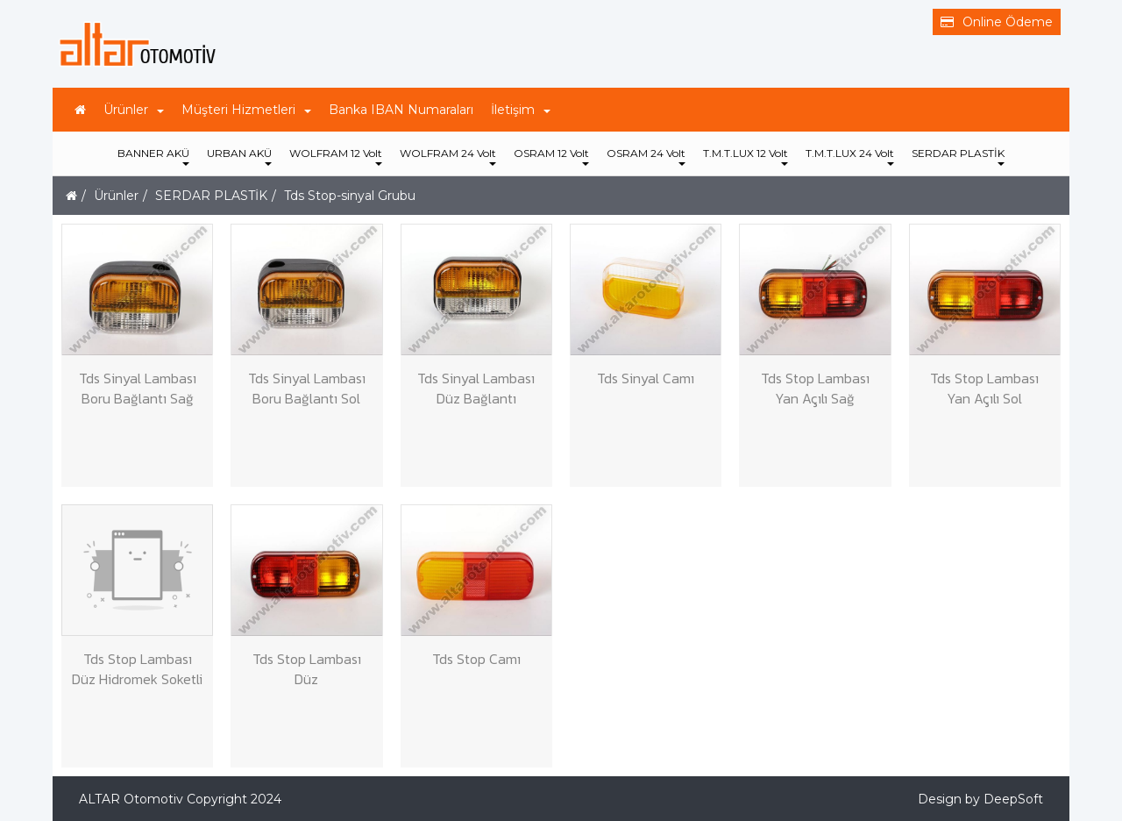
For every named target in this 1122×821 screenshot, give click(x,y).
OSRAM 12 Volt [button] (551, 156)
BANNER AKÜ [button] (153, 156)
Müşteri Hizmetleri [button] (246, 110)
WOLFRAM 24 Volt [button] (448, 156)
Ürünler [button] (133, 110)
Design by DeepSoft (980, 799)
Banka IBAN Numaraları (401, 110)
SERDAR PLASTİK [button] (958, 156)
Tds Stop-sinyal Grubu (349, 195)
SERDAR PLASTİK (211, 195)
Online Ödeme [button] (997, 22)
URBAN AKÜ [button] (239, 156)
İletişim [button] (520, 110)
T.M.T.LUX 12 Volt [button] (745, 156)
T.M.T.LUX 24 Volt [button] (850, 156)
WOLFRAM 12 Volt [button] (335, 156)
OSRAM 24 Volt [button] (646, 156)
